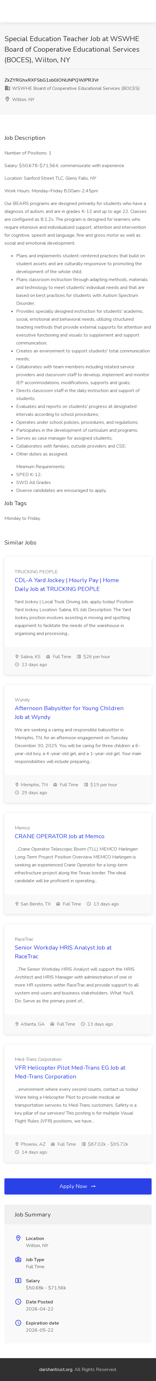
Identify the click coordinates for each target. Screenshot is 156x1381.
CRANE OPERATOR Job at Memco (59, 836)
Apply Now (78, 1186)
